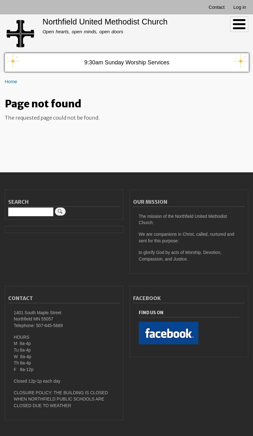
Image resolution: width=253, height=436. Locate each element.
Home (11, 81)
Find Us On (151, 312)
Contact (216, 7)
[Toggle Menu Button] (239, 24)
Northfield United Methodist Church (104, 21)
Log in (240, 7)
